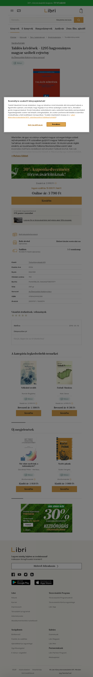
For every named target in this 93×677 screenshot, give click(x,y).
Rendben (56, 124)
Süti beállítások (35, 125)
